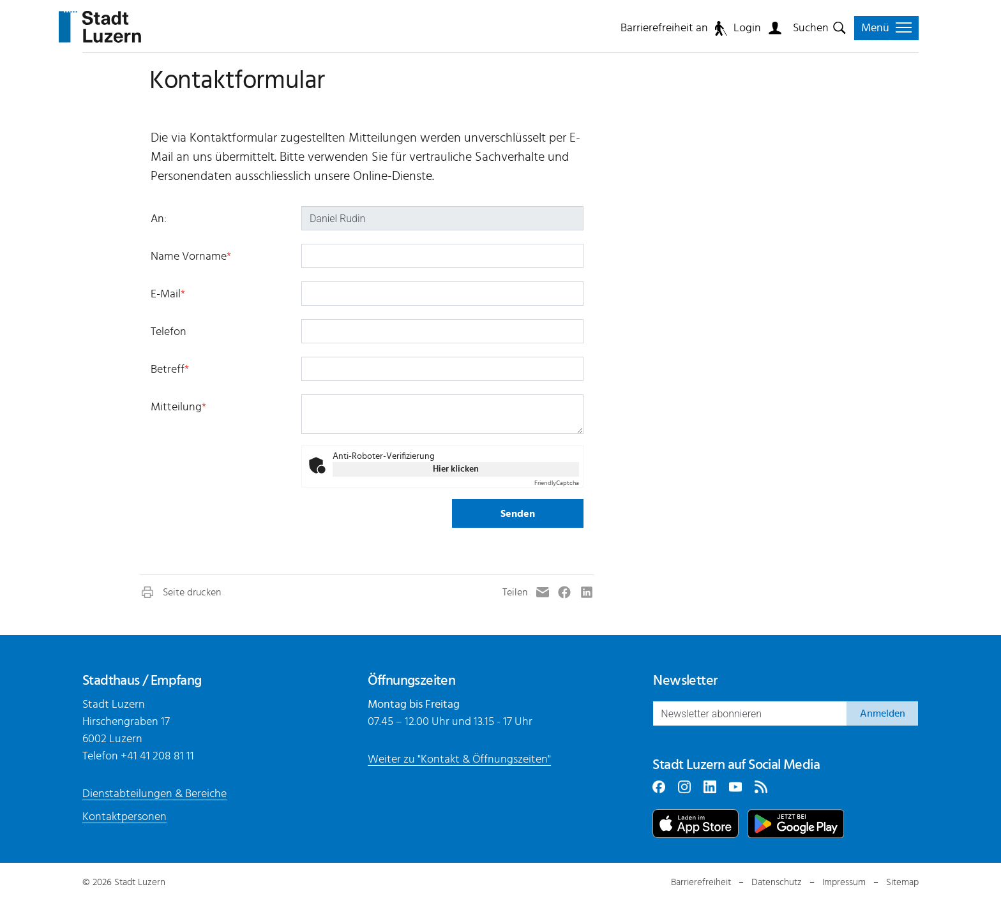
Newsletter (685, 680)
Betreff (170, 369)
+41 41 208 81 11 (157, 756)
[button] (180, 592)
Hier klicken (456, 469)
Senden (517, 514)
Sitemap (902, 882)
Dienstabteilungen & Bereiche (154, 794)
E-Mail (168, 294)
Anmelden (882, 713)
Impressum (844, 882)
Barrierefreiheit (701, 882)
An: (159, 219)
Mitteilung (178, 407)
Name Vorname (191, 256)
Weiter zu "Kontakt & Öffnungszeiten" (459, 759)
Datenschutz (776, 882)
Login (747, 28)
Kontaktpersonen (124, 817)
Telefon (168, 332)
